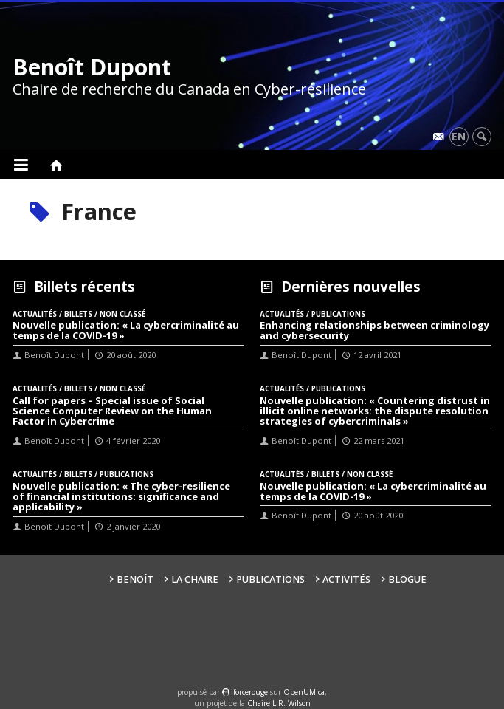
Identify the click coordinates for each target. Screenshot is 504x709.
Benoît (135, 579)
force (250, 692)
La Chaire (194, 579)
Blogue (407, 579)
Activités (346, 579)
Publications (270, 579)
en (459, 136)
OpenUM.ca (304, 692)
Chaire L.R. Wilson (279, 703)
